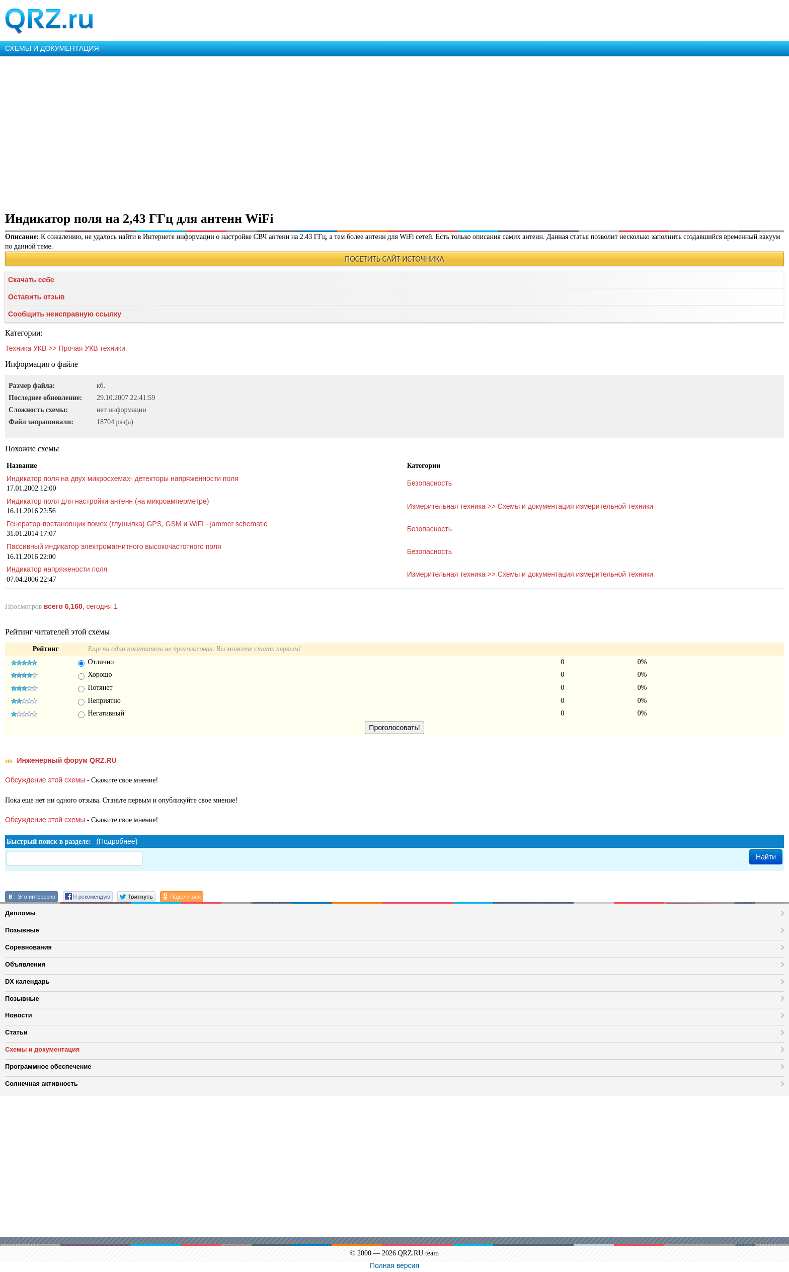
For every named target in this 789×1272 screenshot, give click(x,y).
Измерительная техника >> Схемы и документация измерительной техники (530, 506)
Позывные (22, 930)
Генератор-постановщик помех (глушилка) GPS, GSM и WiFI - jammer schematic (137, 524)
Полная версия (394, 1265)
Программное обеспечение (48, 1066)
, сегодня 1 (81, 606)
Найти (766, 857)
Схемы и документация (42, 1049)
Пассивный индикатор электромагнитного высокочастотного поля (114, 546)
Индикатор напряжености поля (57, 569)
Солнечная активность (41, 1083)
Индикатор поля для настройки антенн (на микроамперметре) (108, 501)
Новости (18, 1015)
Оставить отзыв (36, 297)
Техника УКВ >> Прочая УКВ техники (65, 348)
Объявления (25, 964)
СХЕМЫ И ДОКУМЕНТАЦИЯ (52, 48)
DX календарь (27, 981)
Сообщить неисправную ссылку (64, 314)
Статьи (16, 1032)
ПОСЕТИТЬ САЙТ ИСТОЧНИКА (394, 259)
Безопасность (429, 483)
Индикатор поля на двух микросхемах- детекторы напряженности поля (123, 478)
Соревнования (28, 947)
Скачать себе (31, 280)
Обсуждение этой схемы (45, 780)
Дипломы (20, 913)
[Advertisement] (302, 131)
